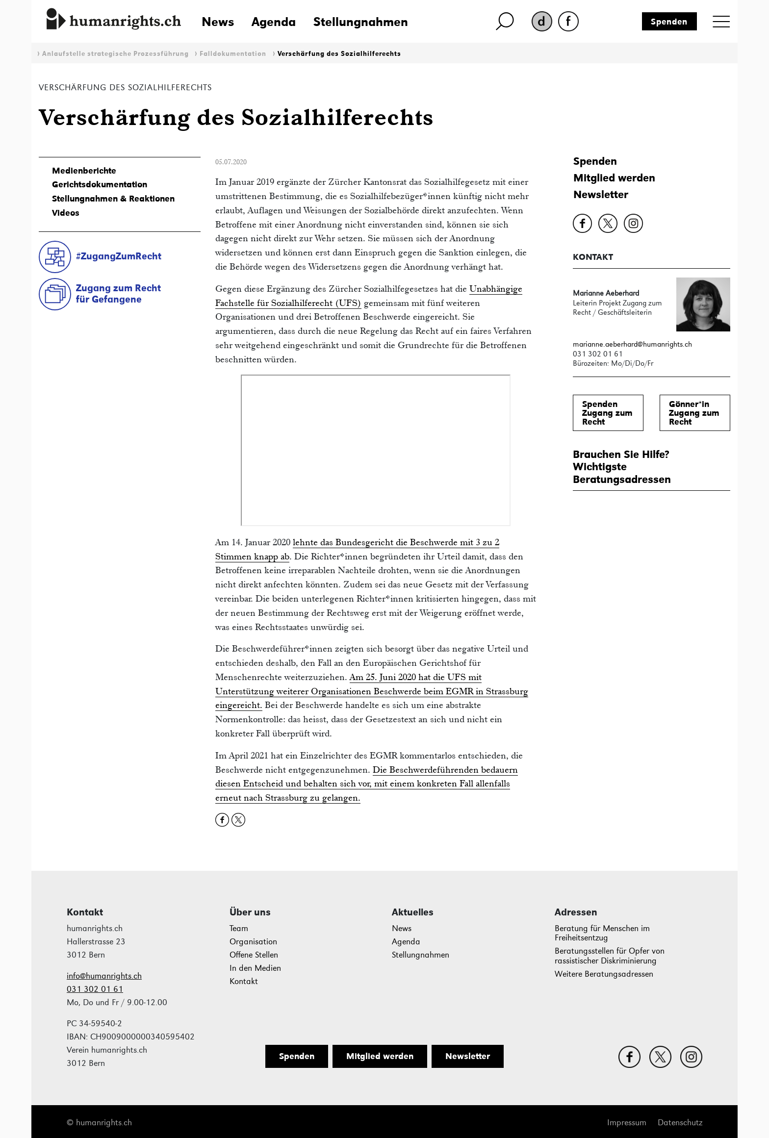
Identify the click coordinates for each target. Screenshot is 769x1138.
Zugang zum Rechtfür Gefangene (118, 293)
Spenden (669, 21)
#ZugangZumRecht (118, 256)
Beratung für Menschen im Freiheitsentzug (602, 933)
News (218, 21)
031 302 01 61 (95, 989)
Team (239, 928)
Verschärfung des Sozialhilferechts (339, 54)
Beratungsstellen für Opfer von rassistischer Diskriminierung (610, 956)
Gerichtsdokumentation (99, 184)
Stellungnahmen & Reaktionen (113, 198)
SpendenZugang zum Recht (607, 413)
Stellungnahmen (360, 21)
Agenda (274, 21)
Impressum (626, 1122)
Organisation (253, 941)
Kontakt (244, 981)
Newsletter (600, 194)
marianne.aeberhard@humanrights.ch (632, 344)
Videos (65, 213)
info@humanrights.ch (104, 976)
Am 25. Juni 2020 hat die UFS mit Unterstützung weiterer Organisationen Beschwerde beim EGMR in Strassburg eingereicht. (371, 691)
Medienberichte (84, 171)
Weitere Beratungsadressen (604, 974)
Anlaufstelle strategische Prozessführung (115, 54)
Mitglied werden (614, 178)
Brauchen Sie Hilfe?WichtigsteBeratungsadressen (622, 466)
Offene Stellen (254, 955)
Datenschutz (680, 1122)
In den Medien (255, 968)
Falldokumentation (233, 54)
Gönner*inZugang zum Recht (694, 413)
